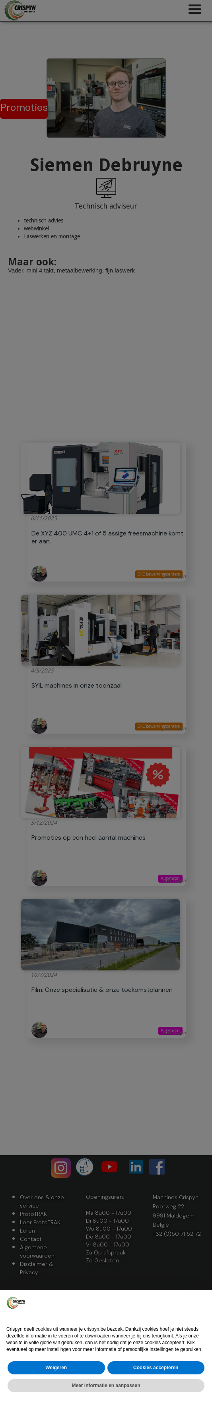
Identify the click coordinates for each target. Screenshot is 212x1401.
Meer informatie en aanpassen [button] (106, 1385)
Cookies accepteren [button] (155, 1367)
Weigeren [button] (56, 1367)
